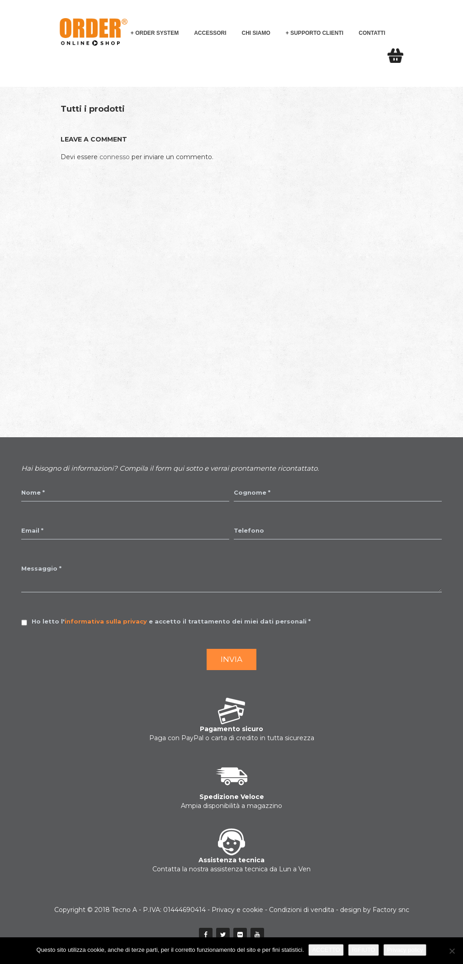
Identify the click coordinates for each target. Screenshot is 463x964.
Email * (32, 530)
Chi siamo (256, 33)
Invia (231, 659)
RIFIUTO (363, 949)
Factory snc (391, 910)
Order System (157, 33)
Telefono (249, 530)
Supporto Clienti (316, 33)
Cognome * (252, 492)
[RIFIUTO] (451, 950)
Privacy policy (405, 949)
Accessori (210, 33)
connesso (114, 157)
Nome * (33, 492)
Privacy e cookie (237, 910)
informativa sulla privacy (106, 621)
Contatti (372, 33)
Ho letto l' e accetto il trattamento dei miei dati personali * (171, 621)
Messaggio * (41, 568)
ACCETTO (326, 949)
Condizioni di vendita (301, 910)
